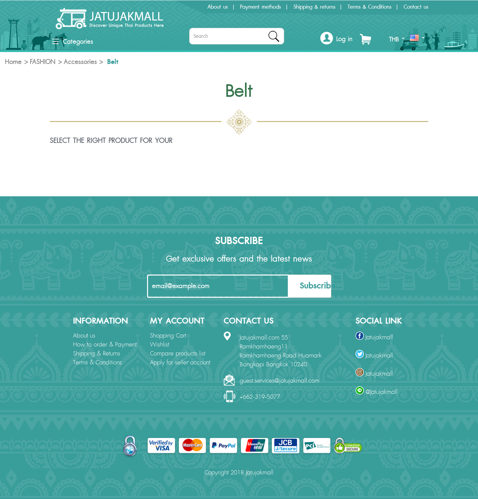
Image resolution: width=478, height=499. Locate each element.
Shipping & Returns (96, 353)
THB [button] (397, 39)
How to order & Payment (105, 344)
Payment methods (260, 7)
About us (217, 7)
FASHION (42, 62)
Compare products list (177, 353)
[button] (336, 39)
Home (13, 62)
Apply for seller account (180, 362)
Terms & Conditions (369, 7)
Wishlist (159, 344)
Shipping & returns (314, 7)
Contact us (416, 7)
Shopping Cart (168, 336)
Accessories (80, 62)
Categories (72, 41)
